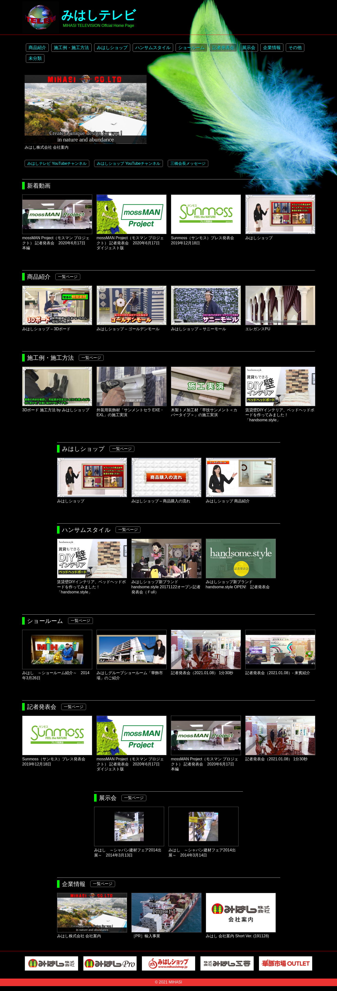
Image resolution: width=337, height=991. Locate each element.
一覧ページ (68, 277)
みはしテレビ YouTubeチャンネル (57, 163)
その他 (295, 47)
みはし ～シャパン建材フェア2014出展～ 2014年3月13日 (129, 850)
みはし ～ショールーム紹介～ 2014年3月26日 (57, 673)
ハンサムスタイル (152, 47)
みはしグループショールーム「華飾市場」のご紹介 (132, 673)
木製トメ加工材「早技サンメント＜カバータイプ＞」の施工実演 (206, 410)
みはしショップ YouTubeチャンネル (128, 163)
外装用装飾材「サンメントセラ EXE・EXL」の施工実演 (132, 410)
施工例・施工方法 (71, 47)
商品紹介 (37, 47)
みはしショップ (112, 47)
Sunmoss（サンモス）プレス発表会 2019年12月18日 (206, 238)
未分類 (35, 58)
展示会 (248, 47)
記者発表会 (223, 47)
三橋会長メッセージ (188, 163)
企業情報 (272, 47)
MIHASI (175, 982)
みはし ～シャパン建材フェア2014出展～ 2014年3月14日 (203, 850)
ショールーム (191, 47)
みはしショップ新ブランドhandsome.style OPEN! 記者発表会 (241, 582)
